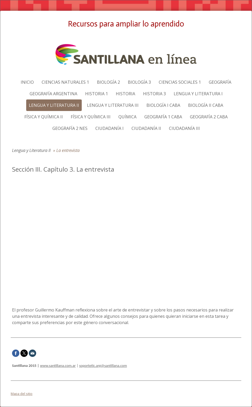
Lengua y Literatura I (198, 94)
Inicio (27, 82)
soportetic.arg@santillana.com (103, 365)
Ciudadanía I (109, 128)
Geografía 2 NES (69, 128)
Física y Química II (43, 117)
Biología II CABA (205, 105)
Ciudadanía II (146, 128)
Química (127, 117)
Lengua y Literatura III (113, 105)
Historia (125, 94)
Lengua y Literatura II (54, 105)
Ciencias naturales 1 (65, 82)
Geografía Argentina (53, 94)
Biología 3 (139, 82)
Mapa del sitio (21, 393)
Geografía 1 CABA (163, 117)
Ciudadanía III (184, 128)
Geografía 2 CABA (209, 117)
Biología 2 (108, 82)
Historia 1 (96, 94)
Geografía (220, 82)
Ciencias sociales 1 (180, 82)
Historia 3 (154, 94)
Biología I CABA (163, 105)
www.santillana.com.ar (58, 365)
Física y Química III (91, 117)
